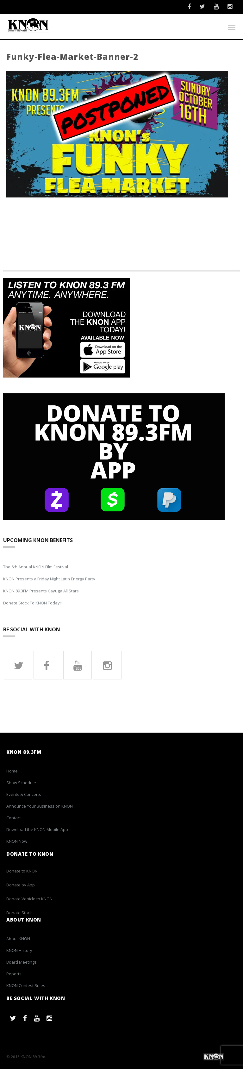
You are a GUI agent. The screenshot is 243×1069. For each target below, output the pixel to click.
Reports (14, 974)
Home (12, 771)
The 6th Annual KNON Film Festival (35, 567)
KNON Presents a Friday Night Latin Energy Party (49, 579)
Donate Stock (19, 913)
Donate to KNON (22, 871)
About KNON (18, 939)
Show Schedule (21, 783)
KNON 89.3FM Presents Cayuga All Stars (41, 591)
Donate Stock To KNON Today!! (32, 603)
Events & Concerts (23, 794)
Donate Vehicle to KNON (29, 899)
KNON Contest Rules (25, 986)
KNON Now (16, 841)
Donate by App (20, 885)
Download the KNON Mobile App (37, 830)
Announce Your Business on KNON (39, 806)
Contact (13, 818)
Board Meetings (21, 962)
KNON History (19, 950)
